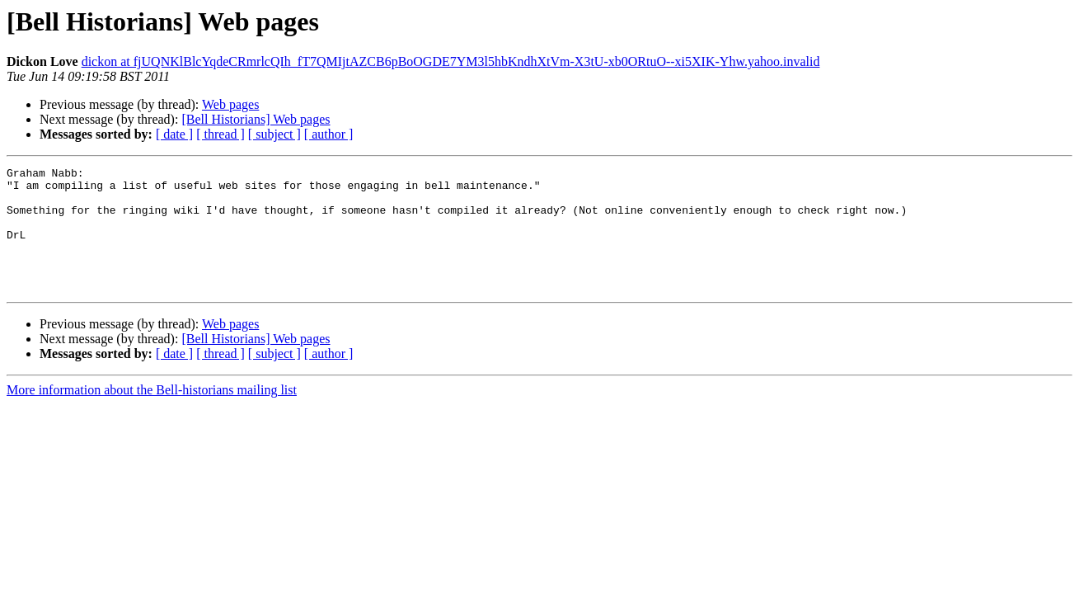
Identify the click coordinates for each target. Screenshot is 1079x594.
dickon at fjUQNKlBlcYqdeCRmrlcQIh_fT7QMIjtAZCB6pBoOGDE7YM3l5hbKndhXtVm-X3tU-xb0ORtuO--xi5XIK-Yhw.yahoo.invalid (451, 61)
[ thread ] (220, 134)
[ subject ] (274, 134)
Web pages (230, 104)
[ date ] (174, 134)
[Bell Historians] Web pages (255, 119)
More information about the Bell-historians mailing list (152, 415)
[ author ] (329, 134)
